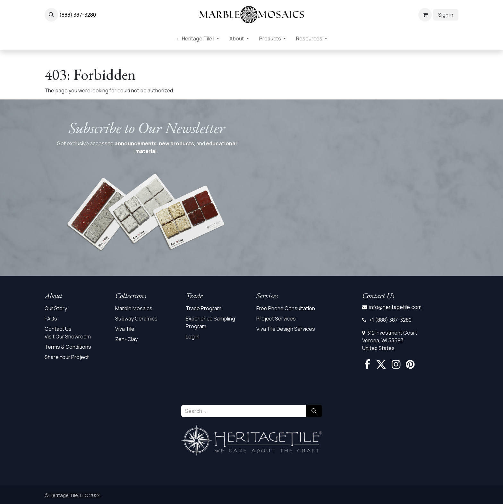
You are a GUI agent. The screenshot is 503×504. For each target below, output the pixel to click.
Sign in (445, 14)
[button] (51, 14)
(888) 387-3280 (77, 14)
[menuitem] (197, 40)
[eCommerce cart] (425, 14)
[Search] (314, 411)
